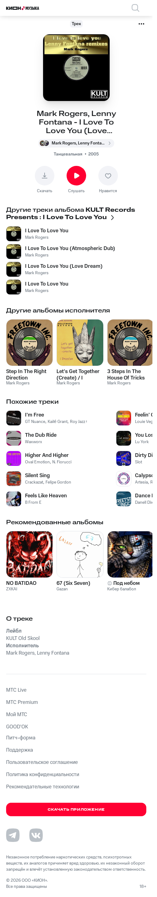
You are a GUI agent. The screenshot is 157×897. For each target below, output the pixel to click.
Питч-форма (20, 738)
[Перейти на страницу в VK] (36, 835)
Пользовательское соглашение (42, 762)
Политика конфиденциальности (42, 774)
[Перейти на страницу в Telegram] (13, 835)
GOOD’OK (17, 727)
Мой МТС (16, 714)
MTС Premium (22, 702)
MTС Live (16, 690)
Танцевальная (68, 154)
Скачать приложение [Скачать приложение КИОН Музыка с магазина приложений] (76, 809)
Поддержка (19, 750)
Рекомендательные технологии (42, 786)
